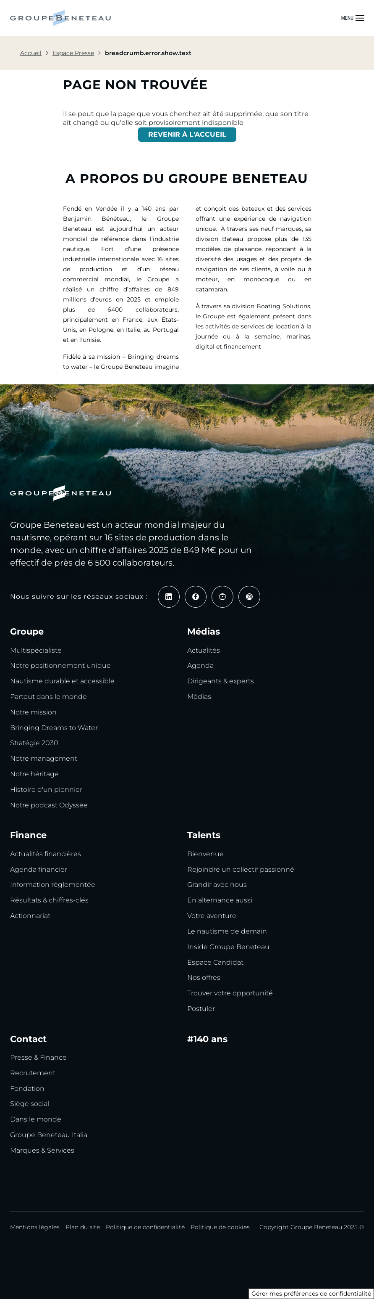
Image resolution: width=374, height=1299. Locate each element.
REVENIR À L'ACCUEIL (187, 134)
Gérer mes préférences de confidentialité (311, 1293)
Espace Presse (73, 53)
